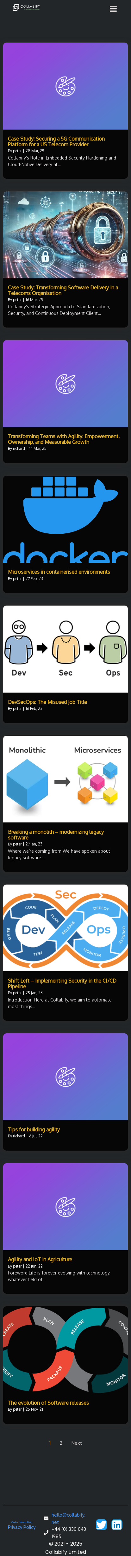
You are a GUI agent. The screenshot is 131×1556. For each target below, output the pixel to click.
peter (17, 150)
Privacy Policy (22, 1527)
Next (77, 1443)
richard (19, 448)
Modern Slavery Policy (22, 1522)
